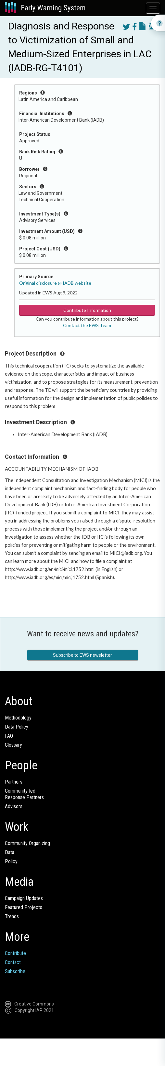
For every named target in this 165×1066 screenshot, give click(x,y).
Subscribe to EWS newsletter (82, 655)
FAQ (9, 736)
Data (9, 852)
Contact (13, 962)
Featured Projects (23, 907)
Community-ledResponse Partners (24, 794)
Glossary (13, 745)
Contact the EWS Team (87, 325)
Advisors (13, 806)
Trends (12, 916)
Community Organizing (27, 843)
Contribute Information (87, 310)
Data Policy (16, 727)
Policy (11, 861)
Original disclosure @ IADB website (55, 283)
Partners (13, 782)
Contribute (15, 953)
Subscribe (15, 971)
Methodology (18, 718)
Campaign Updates (24, 898)
